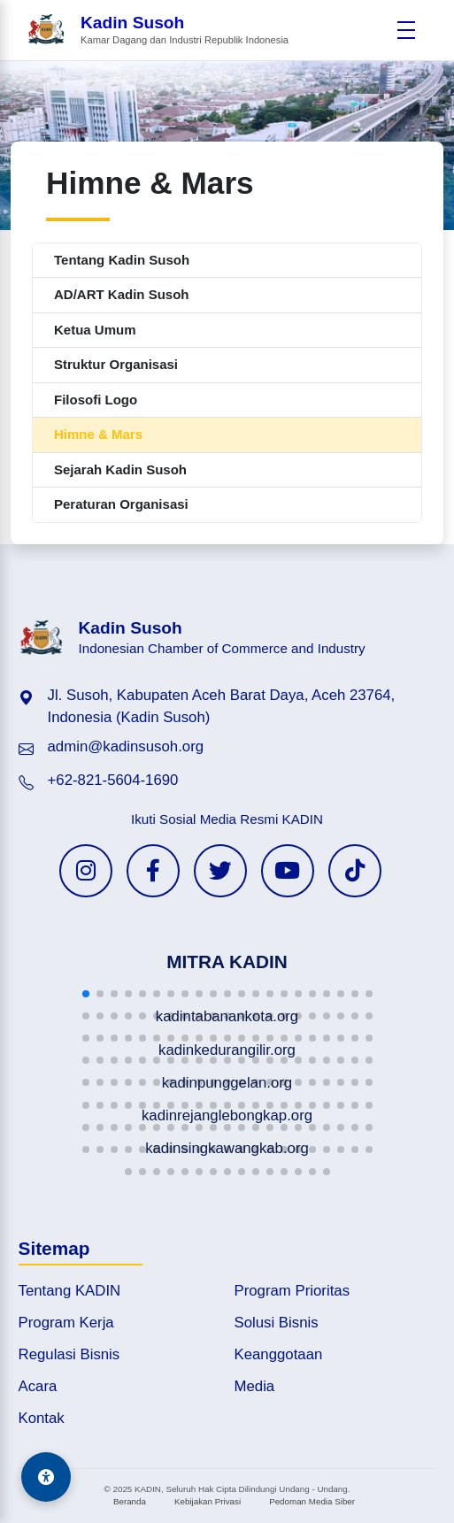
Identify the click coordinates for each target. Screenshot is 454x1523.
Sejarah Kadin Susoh (120, 469)
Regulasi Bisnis (69, 1354)
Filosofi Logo (95, 399)
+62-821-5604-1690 (113, 780)
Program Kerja (66, 1322)
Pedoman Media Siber (312, 1501)
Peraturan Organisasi (121, 504)
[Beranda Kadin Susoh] (158, 30)
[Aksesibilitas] (46, 1477)
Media (255, 1386)
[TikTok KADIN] (354, 870)
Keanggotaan (279, 1354)
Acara (38, 1386)
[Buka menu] (406, 30)
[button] (85, 993)
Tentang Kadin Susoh (121, 259)
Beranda (129, 1501)
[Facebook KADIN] (153, 870)
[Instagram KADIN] (85, 870)
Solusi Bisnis (277, 1322)
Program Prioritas (292, 1290)
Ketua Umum (95, 329)
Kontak (42, 1418)
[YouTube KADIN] (287, 870)
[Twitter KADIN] (220, 870)
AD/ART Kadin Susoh (121, 294)
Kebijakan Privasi (207, 1501)
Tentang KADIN (70, 1290)
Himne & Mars (98, 434)
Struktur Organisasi (116, 364)
